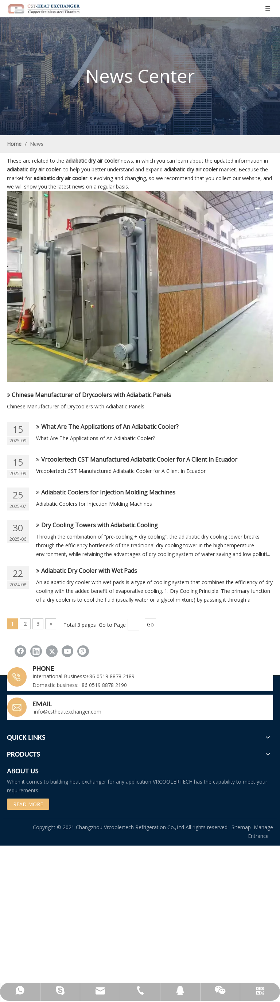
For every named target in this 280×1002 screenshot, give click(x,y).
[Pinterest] (83, 651)
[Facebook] (20, 651)
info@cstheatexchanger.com (66, 711)
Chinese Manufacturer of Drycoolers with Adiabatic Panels (91, 395)
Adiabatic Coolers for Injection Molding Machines (108, 492)
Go (150, 624)
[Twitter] (52, 651)
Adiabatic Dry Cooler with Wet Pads (89, 571)
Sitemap (241, 827)
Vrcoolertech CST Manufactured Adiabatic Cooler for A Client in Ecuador (139, 459)
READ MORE (28, 804)
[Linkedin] (36, 651)
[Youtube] (67, 651)
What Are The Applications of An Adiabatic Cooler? (110, 427)
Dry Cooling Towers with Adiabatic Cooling (99, 525)
